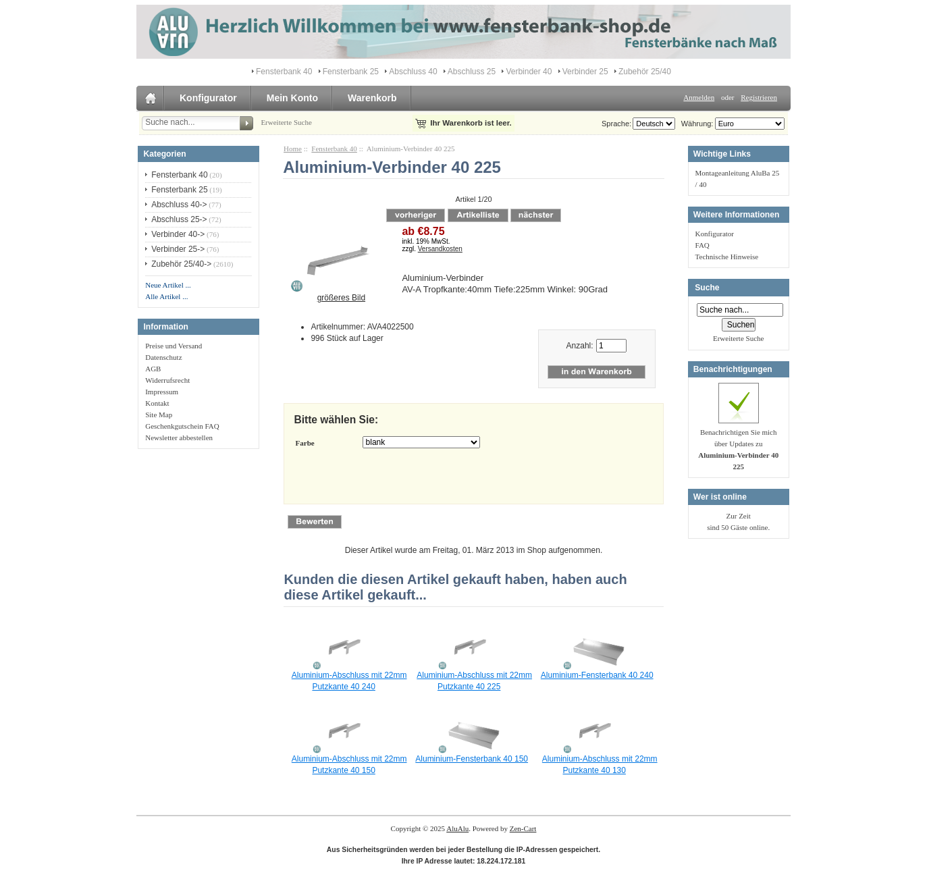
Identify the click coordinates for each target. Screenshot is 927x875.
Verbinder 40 (529, 71)
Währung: (695, 124)
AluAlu (457, 828)
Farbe (305, 443)
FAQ (702, 245)
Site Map (158, 414)
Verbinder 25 (585, 71)
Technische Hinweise (727, 257)
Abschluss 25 (472, 71)
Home (293, 148)
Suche (707, 287)
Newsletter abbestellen (179, 437)
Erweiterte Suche (286, 122)
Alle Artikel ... (166, 296)
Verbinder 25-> (178, 249)
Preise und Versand (173, 346)
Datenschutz (163, 357)
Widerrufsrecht (167, 380)
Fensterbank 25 (351, 71)
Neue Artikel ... (168, 285)
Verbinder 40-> (178, 234)
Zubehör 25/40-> (181, 264)
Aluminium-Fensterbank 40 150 (471, 759)
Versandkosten (440, 249)
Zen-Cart (523, 828)
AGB (153, 369)
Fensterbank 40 (334, 148)
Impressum (161, 392)
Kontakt (157, 403)
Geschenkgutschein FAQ (182, 426)
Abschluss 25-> (179, 219)
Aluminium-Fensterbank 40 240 (597, 675)
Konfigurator (208, 97)
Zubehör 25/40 (644, 71)
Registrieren (759, 97)
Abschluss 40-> (179, 204)
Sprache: (616, 124)
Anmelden (698, 97)
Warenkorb (372, 97)
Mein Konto (292, 97)
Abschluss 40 (413, 71)
